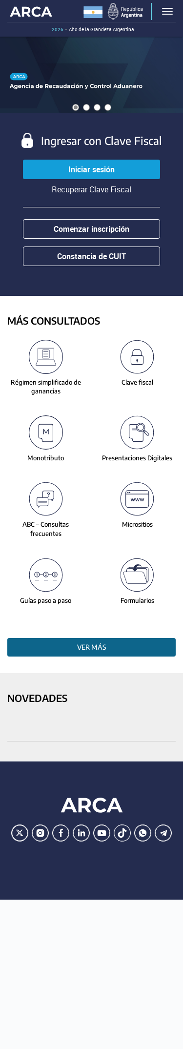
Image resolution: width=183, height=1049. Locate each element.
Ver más (91, 647)
